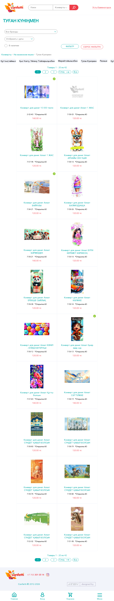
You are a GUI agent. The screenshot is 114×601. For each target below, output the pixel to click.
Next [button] (111, 61)
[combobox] (30, 31)
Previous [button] (2, 61)
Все (75, 72)
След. (62, 71)
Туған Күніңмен (88, 61)
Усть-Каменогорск (101, 7)
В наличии (11, 45)
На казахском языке (24, 54)
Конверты (61, 7)
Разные (103, 61)
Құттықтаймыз (8, 61)
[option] (8, 61)
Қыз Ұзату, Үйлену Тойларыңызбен (37, 61)
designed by (87, 584)
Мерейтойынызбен (67, 61)
